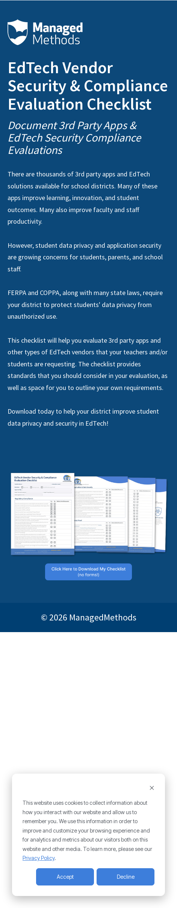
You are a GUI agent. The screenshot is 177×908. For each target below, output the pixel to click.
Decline (126, 876)
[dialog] (88, 835)
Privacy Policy (38, 858)
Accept (65, 876)
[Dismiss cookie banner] (151, 789)
